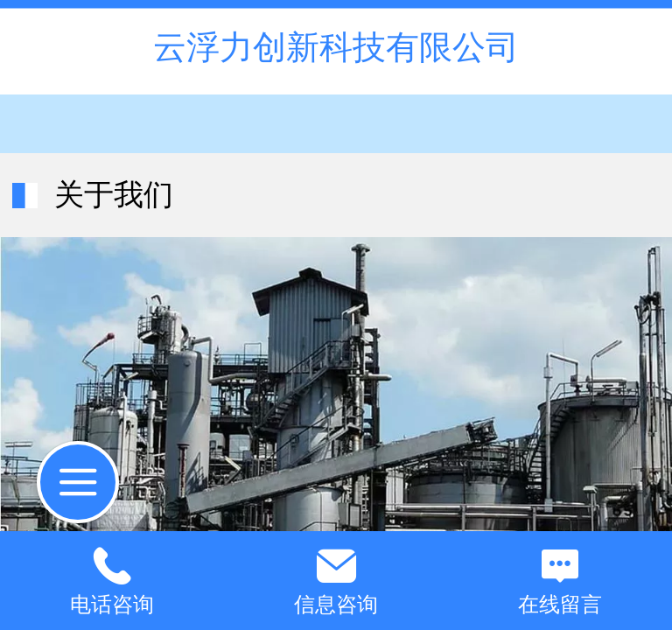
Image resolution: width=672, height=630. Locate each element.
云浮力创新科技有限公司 (336, 47)
